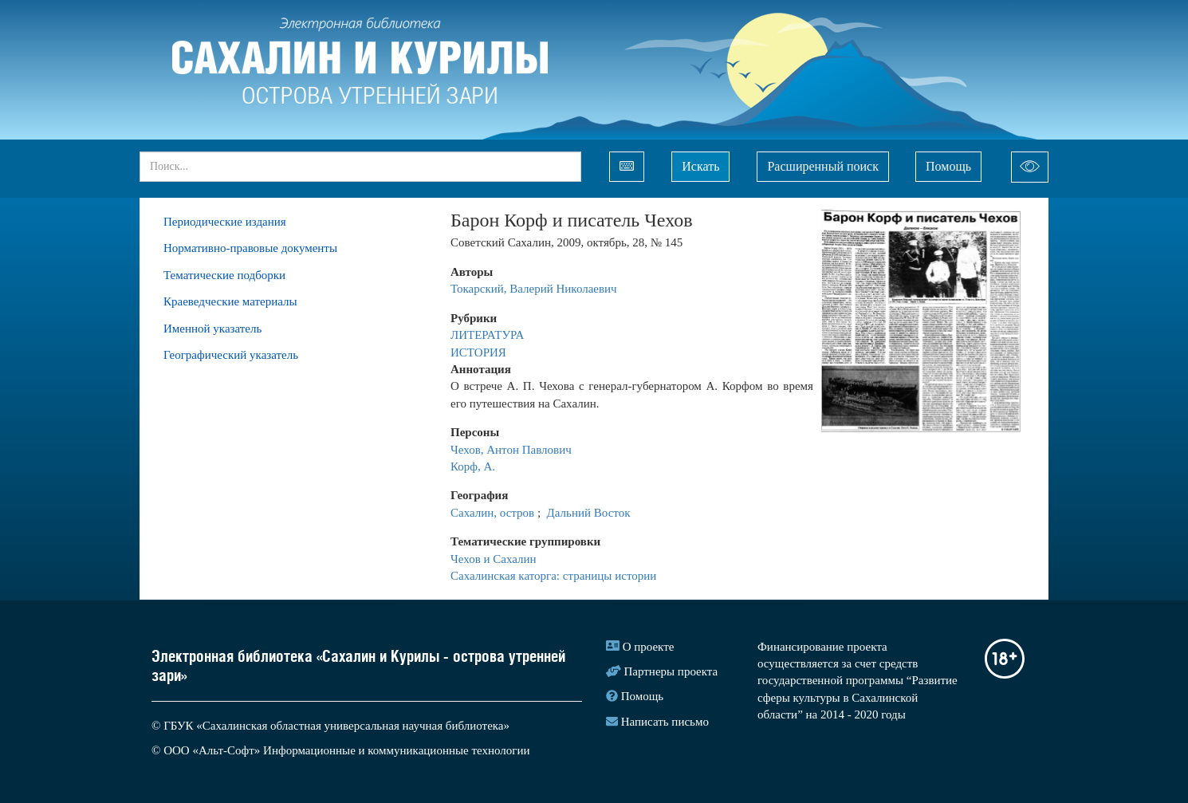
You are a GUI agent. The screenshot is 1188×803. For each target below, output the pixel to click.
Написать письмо (665, 721)
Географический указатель (230, 354)
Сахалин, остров (493, 512)
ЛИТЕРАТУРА (488, 335)
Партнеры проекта (671, 671)
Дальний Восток (589, 512)
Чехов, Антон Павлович (512, 449)
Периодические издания (224, 221)
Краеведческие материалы (230, 301)
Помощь (948, 166)
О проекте (649, 646)
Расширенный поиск (823, 166)
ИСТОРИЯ (478, 352)
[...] (360, 167)
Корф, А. (472, 466)
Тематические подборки (224, 275)
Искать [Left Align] (700, 166)
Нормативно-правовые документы (250, 248)
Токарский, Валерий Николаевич (533, 288)
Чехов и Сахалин (494, 559)
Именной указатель (212, 328)
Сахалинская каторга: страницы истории (553, 575)
